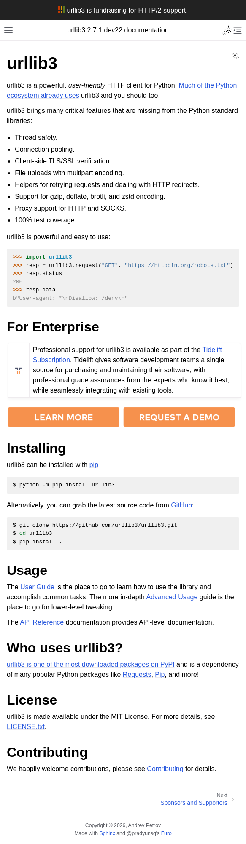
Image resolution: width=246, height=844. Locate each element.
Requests (137, 674)
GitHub (181, 505)
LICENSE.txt (26, 726)
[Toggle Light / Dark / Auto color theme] (227, 30)
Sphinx (107, 833)
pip (93, 464)
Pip (160, 674)
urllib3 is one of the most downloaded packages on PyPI (91, 664)
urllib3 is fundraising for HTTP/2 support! (123, 10)
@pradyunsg (141, 833)
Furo (166, 833)
